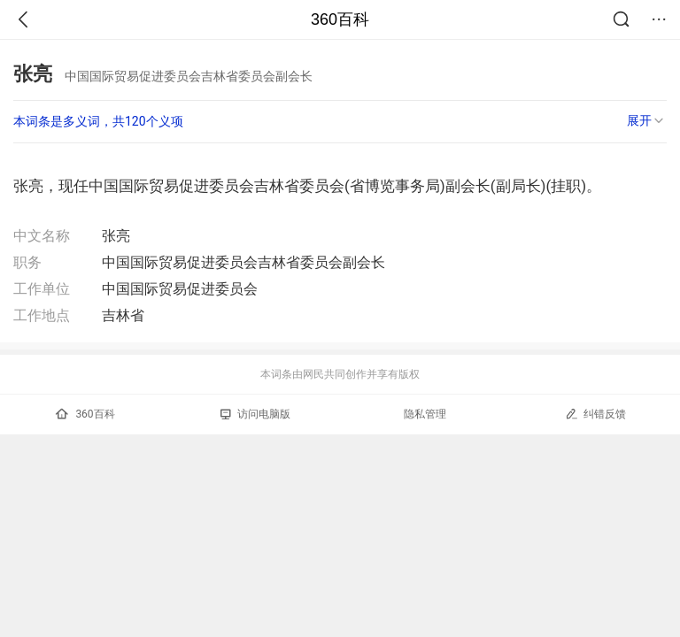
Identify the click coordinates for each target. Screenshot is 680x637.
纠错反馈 (595, 413)
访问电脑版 (255, 414)
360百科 (340, 19)
